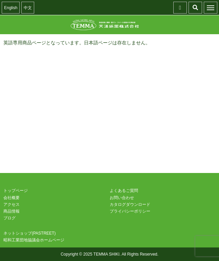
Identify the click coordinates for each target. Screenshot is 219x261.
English (10, 7)
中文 (28, 7)
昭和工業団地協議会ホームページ (33, 240)
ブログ (9, 218)
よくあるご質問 (124, 190)
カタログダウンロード (130, 204)
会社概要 (11, 197)
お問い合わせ (122, 197)
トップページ (15, 190)
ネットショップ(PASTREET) (29, 233)
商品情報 (11, 211)
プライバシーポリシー (130, 211)
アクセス (11, 204)
